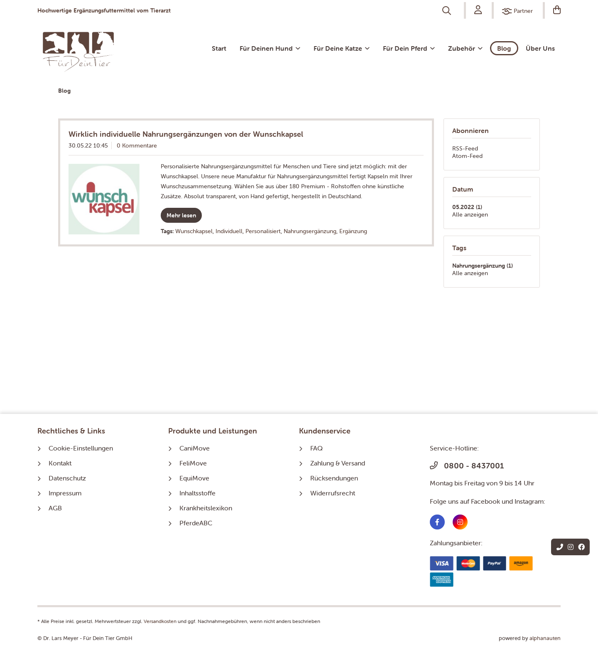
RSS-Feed (465, 148)
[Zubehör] (465, 48)
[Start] (219, 48)
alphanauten (545, 638)
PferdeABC (195, 523)
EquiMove (194, 478)
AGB (55, 508)
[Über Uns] (540, 48)
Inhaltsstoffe (197, 493)
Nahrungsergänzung (310, 231)
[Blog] (504, 48)
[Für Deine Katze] (341, 48)
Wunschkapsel (194, 231)
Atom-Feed (467, 156)
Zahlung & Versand (337, 463)
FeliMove (193, 463)
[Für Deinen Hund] (270, 48)
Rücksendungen (334, 478)
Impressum (65, 493)
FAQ (316, 448)
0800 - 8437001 (467, 465)
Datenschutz (67, 478)
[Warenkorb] (553, 10)
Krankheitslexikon (205, 508)
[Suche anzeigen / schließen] (447, 10)
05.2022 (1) (467, 207)
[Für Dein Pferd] (409, 48)
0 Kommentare (137, 145)
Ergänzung (353, 231)
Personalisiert (263, 231)
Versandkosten (160, 621)
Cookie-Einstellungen (81, 448)
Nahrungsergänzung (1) (482, 265)
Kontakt (60, 463)
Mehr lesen (181, 215)
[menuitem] (447, 10)
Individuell (229, 231)
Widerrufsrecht (332, 493)
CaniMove (194, 448)
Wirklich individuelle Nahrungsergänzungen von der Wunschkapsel (186, 134)
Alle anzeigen (470, 214)
